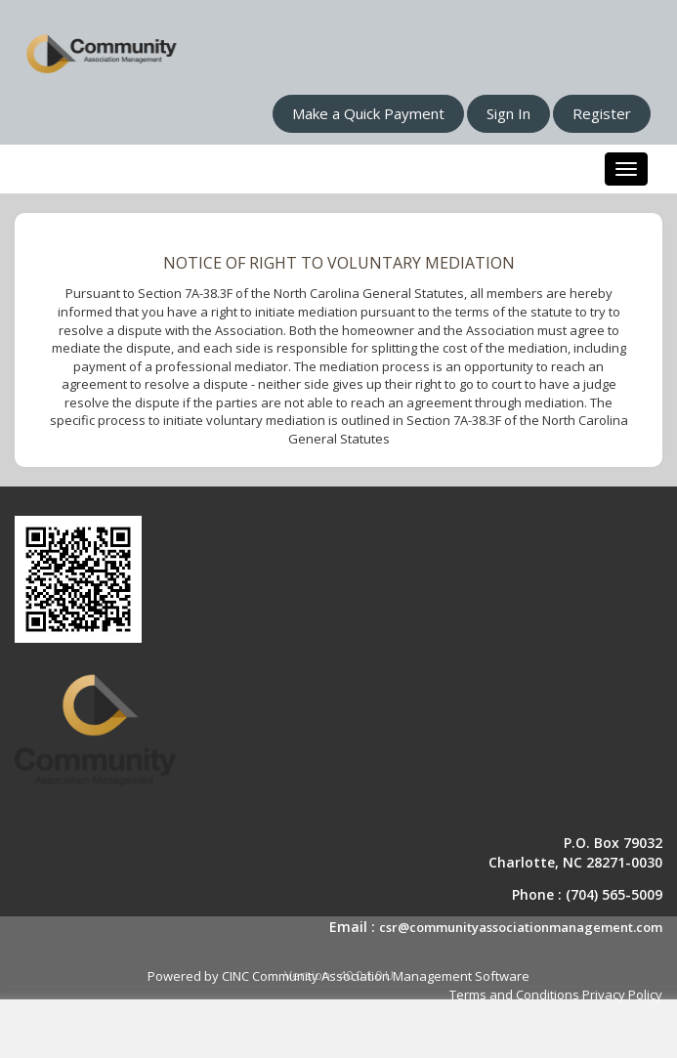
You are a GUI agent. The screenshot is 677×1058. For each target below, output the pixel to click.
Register (601, 113)
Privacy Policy (622, 994)
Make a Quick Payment (368, 113)
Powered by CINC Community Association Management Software (338, 976)
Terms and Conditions (514, 994)
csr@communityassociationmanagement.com (520, 927)
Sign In (508, 113)
